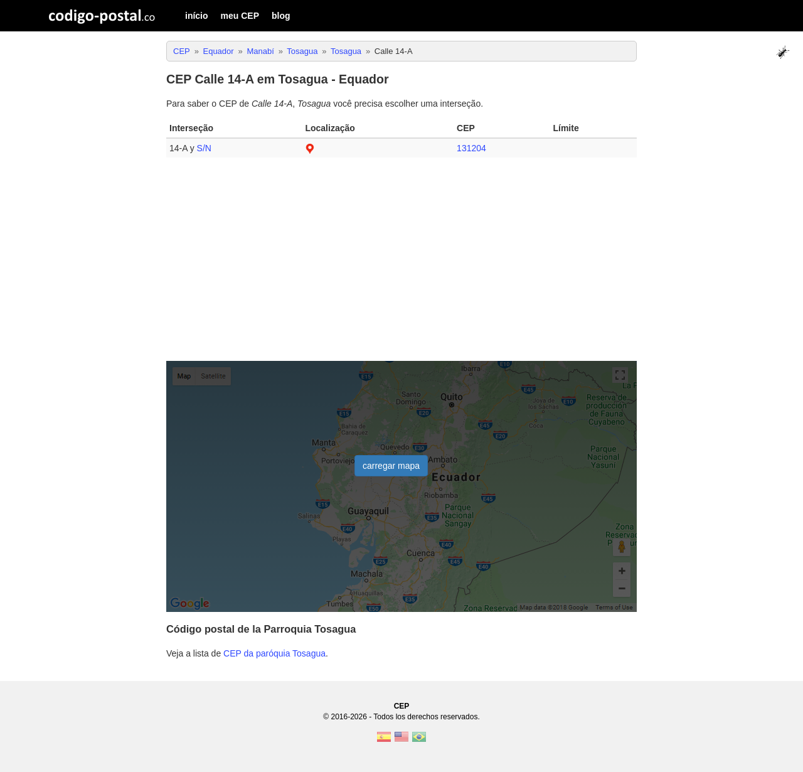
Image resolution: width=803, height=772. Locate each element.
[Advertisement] (401, 264)
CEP (402, 706)
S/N (204, 148)
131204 (471, 148)
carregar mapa (391, 466)
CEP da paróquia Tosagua (274, 653)
